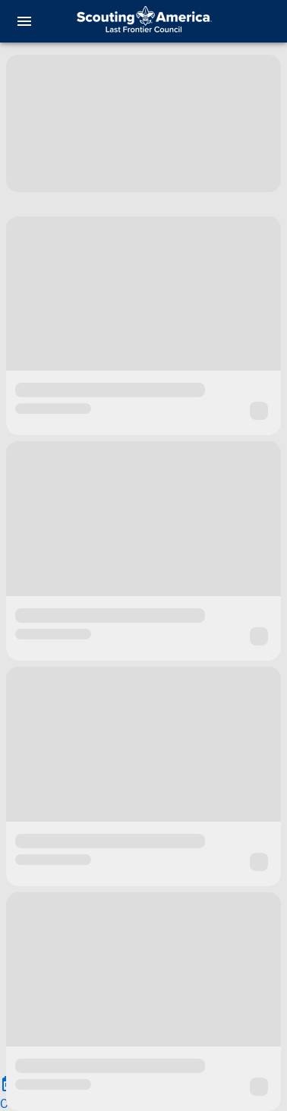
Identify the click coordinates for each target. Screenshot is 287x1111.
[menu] (24, 21)
